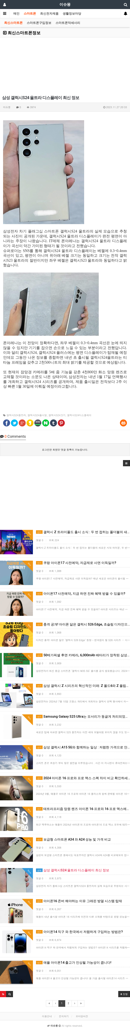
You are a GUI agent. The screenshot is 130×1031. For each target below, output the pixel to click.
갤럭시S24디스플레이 (79, 415)
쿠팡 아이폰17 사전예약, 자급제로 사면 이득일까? (76, 563)
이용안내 (47, 1016)
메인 (16, 13)
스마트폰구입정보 (39, 23)
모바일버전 (82, 1016)
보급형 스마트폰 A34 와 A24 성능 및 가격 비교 (73, 839)
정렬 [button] (124, 994)
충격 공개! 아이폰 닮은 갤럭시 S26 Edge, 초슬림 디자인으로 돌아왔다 (83, 624)
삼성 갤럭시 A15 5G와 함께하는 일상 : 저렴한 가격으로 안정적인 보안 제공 (83, 747)
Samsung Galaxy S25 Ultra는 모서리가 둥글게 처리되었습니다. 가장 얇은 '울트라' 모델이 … (83, 716)
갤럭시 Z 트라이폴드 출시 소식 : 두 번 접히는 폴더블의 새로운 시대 (83, 532)
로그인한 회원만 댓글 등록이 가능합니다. (65, 449)
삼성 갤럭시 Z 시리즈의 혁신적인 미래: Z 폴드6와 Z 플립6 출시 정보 (83, 686)
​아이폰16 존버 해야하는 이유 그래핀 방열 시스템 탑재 (79, 901)
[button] (126, 463)
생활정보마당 (72, 13)
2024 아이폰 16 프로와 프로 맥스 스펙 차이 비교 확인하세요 (83, 778)
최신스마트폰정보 (22, 32)
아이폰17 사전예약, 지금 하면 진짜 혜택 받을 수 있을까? (80, 594)
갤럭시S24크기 (57, 415)
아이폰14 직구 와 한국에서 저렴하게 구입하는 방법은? (79, 932)
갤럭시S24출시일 (37, 415)
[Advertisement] (65, 66)
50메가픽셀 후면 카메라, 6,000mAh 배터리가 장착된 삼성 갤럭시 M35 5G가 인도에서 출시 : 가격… (83, 655)
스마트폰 (30, 13)
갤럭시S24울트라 (16, 415)
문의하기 (64, 1016)
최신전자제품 (49, 13)
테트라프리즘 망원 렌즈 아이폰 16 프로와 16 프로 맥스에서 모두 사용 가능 (83, 809)
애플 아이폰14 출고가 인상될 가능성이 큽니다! (73, 963)
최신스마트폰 (13, 23)
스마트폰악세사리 (68, 23)
